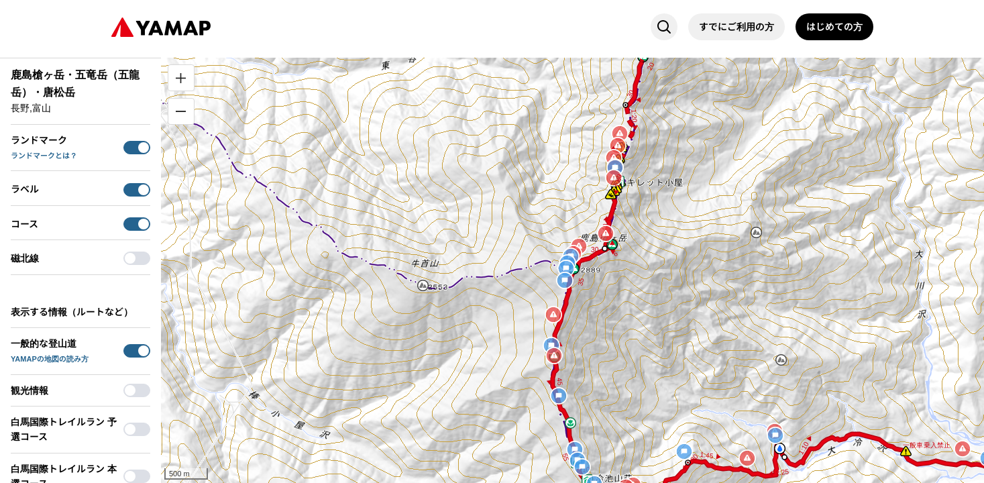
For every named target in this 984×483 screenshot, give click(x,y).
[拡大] (181, 77)
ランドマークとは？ (44, 156)
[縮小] (181, 111)
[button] (423, 285)
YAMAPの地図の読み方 (50, 359)
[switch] (136, 147)
